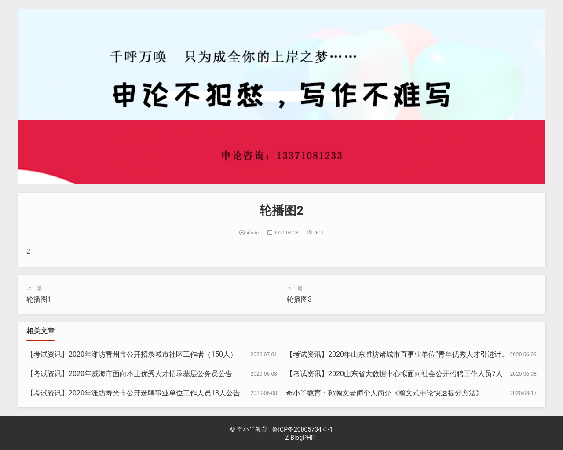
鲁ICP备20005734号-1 (302, 429)
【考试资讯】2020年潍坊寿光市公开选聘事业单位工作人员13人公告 (133, 393)
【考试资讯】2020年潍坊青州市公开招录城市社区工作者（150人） (131, 354)
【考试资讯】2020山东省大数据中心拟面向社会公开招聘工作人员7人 (394, 374)
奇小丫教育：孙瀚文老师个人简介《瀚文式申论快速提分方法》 (384, 393)
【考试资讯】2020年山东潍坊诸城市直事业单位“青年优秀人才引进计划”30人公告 (413, 354)
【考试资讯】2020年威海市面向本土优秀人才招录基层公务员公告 (129, 374)
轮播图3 (299, 299)
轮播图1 (38, 299)
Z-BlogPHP (300, 437)
